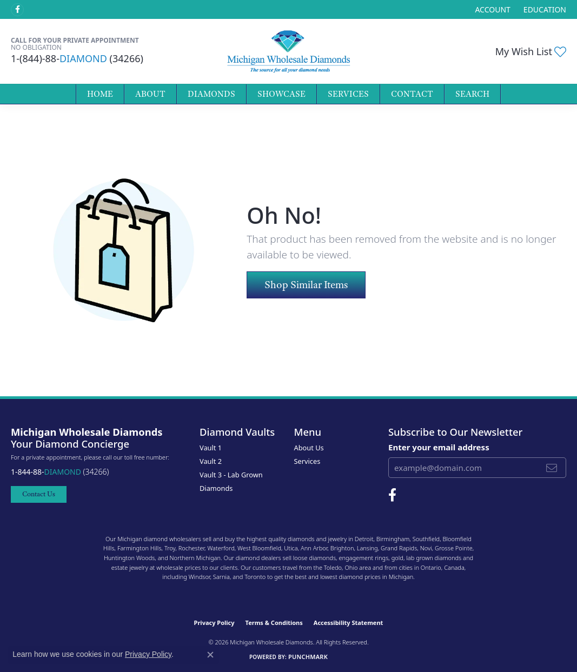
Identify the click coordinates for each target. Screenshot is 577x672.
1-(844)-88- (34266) (77, 58)
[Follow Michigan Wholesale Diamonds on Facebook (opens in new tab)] (17, 9)
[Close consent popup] (210, 654)
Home (100, 94)
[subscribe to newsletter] (552, 467)
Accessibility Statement (348, 622)
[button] (491, 9)
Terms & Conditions (274, 622)
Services (348, 94)
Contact (412, 94)
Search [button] (472, 94)
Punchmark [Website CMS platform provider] (308, 657)
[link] (543, 9)
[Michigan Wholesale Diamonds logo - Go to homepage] (288, 51)
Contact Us (38, 493)
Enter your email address (438, 447)
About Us (309, 448)
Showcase (281, 94)
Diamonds (211, 94)
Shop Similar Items (306, 284)
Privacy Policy (214, 622)
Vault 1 (211, 448)
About (150, 94)
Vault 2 (211, 461)
